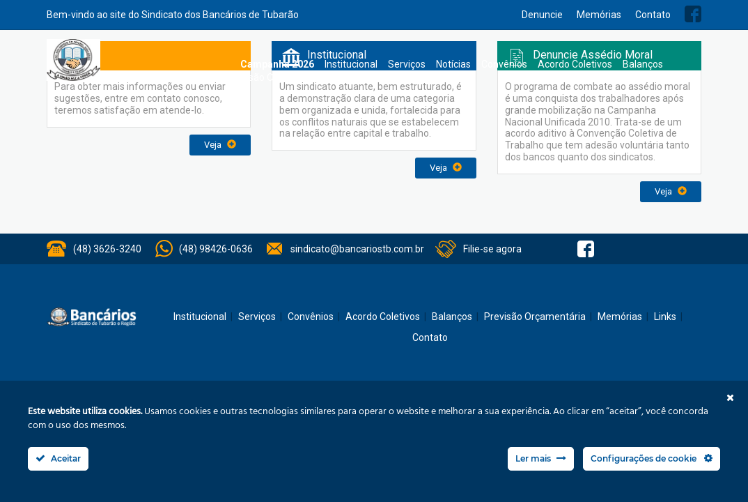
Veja (220, 144)
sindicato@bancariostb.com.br (357, 248)
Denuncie (542, 14)
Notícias (453, 64)
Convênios (504, 64)
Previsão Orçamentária (277, 77)
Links (665, 316)
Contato (653, 14)
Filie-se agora (492, 248)
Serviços (407, 64)
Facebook (693, 14)
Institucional (351, 64)
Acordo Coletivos (575, 64)
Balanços (643, 64)
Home (223, 64)
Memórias (599, 14)
